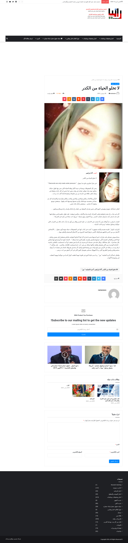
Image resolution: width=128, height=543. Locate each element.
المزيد (38, 38)
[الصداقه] (83, 390)
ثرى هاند (8, 539)
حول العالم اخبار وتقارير (72, 38)
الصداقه (92, 399)
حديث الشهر (117, 500)
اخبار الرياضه (117, 491)
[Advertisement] (44, 20)
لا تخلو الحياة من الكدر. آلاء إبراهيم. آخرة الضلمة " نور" (99, 270)
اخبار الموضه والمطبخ (115, 494)
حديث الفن (118, 503)
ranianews (113, 93)
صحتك (119, 512)
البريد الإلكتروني (114, 452)
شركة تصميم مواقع (15, 539)
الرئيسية (118, 38)
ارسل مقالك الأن (28, 38)
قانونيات (119, 525)
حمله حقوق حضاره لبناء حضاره (53, 38)
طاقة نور (118, 516)
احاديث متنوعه (117, 488)
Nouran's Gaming (116, 485)
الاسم (117, 444)
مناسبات (118, 531)
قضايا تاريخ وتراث (116, 528)
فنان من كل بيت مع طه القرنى (112, 522)
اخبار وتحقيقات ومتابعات (107, 38)
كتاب (68, 385)
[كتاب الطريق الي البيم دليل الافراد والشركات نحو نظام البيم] (108, 390)
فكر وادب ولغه (108, 80)
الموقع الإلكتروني (77, 452)
